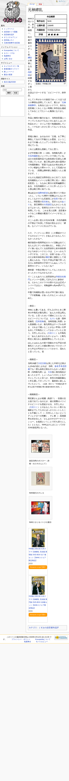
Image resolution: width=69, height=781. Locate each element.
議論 (40, 4)
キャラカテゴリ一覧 (11, 66)
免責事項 (7, 56)
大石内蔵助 (33, 156)
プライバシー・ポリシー (21, 639)
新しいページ (9, 72)
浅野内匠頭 (43, 193)
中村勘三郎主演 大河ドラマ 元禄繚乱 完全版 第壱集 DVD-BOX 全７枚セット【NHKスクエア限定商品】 (38, 554)
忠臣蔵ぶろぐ (9, 40)
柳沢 (48, 257)
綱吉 (30, 58)
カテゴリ (33, 628)
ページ (31, 4)
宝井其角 (40, 321)
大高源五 (48, 205)
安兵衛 (45, 202)
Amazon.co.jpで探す (38, 567)
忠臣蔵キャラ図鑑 (10, 32)
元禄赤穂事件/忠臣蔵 (12, 43)
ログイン (62, 1)
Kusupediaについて (11, 50)
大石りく (52, 333)
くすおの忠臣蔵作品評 (49, 628)
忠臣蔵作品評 (9, 34)
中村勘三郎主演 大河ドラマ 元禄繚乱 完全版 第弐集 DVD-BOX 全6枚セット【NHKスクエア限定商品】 (38, 602)
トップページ (9, 29)
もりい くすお (9, 53)
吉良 (56, 199)
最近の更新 (8, 74)
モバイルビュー (42, 641)
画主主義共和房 (10, 82)
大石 (50, 372)
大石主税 (42, 363)
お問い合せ (8, 59)
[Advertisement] (12, 106)
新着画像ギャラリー (11, 69)
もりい (53, 318)
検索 (3, 86)
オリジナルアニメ (10, 37)
